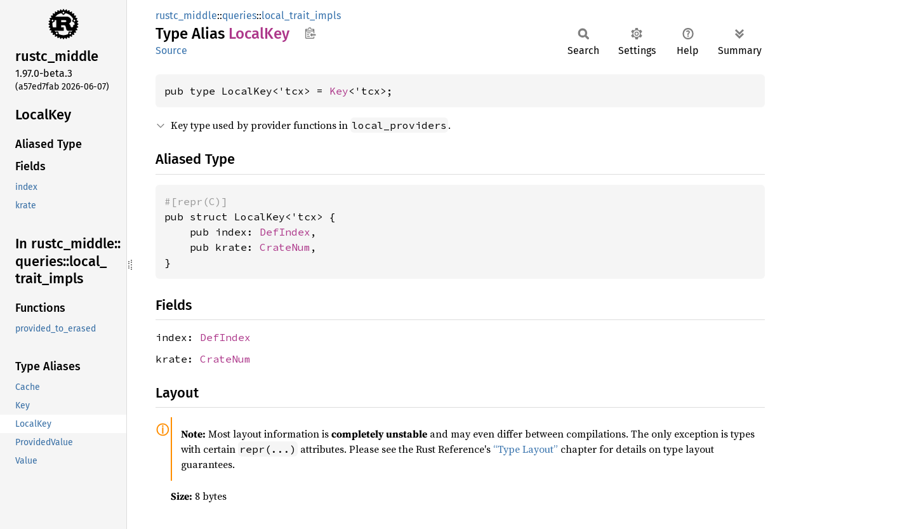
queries (239, 16)
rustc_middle (186, 16)
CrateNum (285, 247)
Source (171, 50)
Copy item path (310, 33)
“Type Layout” (525, 449)
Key (338, 90)
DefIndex (285, 231)
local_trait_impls (301, 16)
